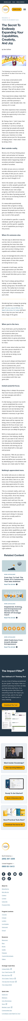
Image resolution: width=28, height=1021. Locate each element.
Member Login (7, 2)
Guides (4, 950)
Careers (4, 895)
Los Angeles (5, 924)
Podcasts (4, 953)
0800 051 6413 (8, 867)
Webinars (4, 998)
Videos (4, 959)
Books (3, 946)
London (4, 921)
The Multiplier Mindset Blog (10, 20)
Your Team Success (7, 972)
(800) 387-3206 (8, 859)
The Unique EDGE (7, 985)
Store (13, 2)
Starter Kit (5, 994)
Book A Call (16, 9)
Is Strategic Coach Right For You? (11, 1013)
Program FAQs (6, 905)
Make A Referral (20, 2)
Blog (3, 943)
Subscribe (4, 902)
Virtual (4, 930)
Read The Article (9, 584)
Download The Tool (10, 705)
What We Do (5, 889)
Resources (5, 18)
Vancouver (5, 927)
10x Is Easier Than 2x (8, 978)
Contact (4, 898)
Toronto (4, 914)
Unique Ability (6, 969)
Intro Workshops (6, 1001)
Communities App (7, 1010)
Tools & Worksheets (7, 956)
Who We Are (5, 892)
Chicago (4, 918)
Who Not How (6, 975)
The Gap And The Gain (8, 981)
